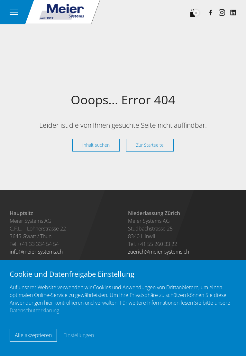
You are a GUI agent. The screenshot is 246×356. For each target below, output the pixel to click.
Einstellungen (78, 335)
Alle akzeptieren (33, 335)
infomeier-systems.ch (36, 251)
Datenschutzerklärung (34, 310)
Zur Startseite (150, 145)
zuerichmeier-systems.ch (158, 251)
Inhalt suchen (96, 145)
